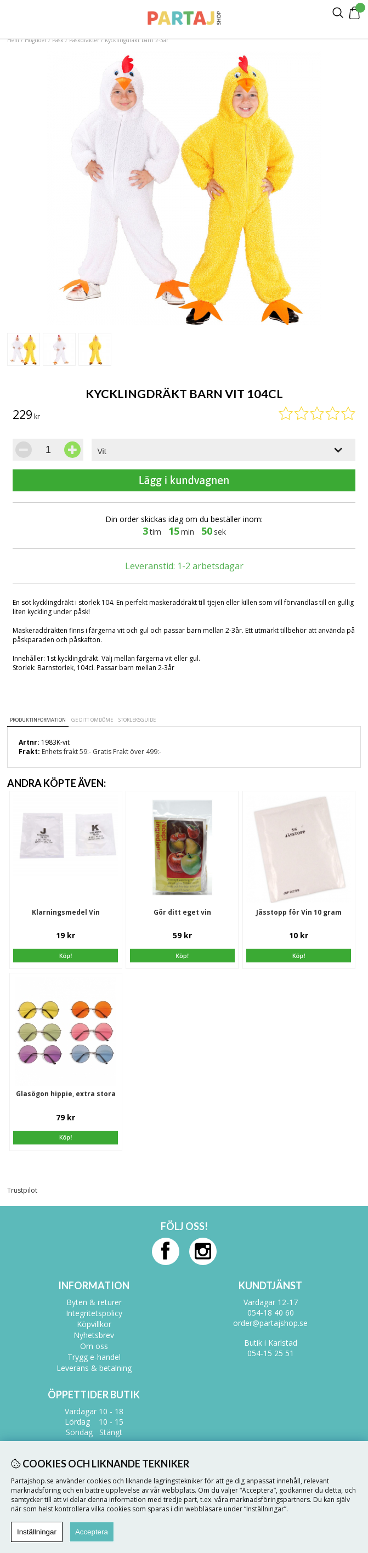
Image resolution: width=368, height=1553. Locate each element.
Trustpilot (22, 1190)
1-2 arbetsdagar (210, 566)
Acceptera (91, 1532)
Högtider (36, 40)
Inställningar (36, 1532)
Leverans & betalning (94, 1368)
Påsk (58, 40)
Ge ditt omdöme (92, 719)
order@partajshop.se (270, 1323)
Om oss (94, 1346)
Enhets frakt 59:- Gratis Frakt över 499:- (101, 751)
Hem (13, 40)
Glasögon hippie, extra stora (66, 1093)
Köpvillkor (94, 1324)
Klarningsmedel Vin (66, 912)
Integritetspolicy (94, 1313)
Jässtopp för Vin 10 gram (299, 912)
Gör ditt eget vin (182, 912)
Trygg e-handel (94, 1357)
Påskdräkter (84, 40)
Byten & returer (94, 1302)
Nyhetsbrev (93, 1335)
